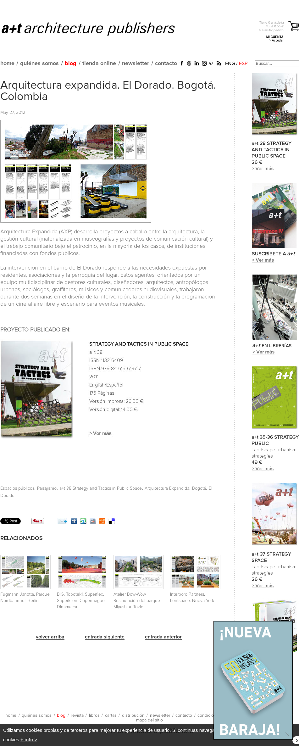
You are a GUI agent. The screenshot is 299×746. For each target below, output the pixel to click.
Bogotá (199, 488)
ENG (230, 63)
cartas (111, 715)
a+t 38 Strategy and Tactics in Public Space (100, 488)
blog (70, 63)
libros (94, 715)
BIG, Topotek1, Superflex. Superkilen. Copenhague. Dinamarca (81, 600)
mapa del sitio (149, 720)
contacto (166, 63)
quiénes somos (39, 63)
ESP (243, 63)
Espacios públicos (17, 488)
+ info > (28, 739)
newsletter (135, 63)
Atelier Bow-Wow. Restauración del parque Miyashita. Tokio (137, 600)
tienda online (99, 63)
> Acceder (276, 40)
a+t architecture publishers (96, 28)
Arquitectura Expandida (29, 232)
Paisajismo (47, 488)
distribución (133, 715)
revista (77, 715)
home (7, 63)
